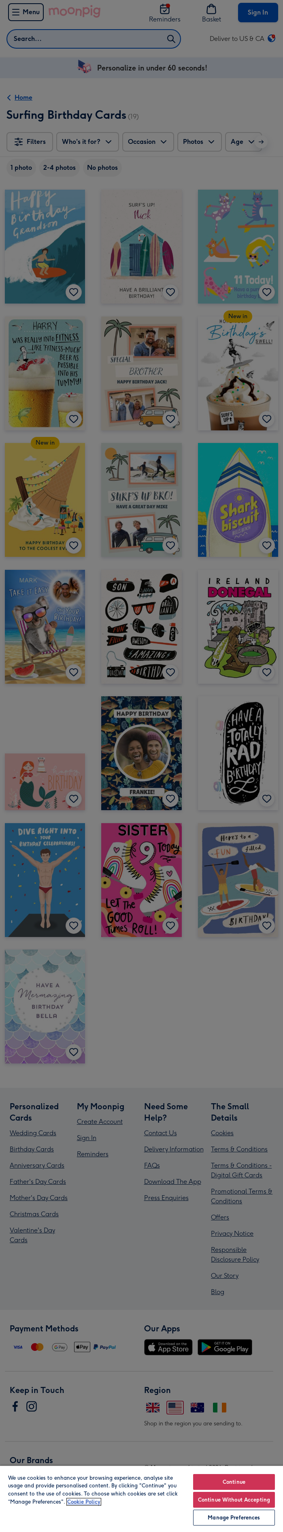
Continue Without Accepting (234, 1500)
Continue (234, 1482)
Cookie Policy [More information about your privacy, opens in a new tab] (83, 1502)
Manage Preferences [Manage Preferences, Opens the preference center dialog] (234, 1518)
